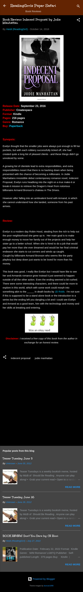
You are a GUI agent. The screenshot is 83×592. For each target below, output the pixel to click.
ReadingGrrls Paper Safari (33, 5)
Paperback (16, 126)
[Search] (78, 7)
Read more (72, 487)
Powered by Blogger (41, 578)
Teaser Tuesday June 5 (18, 458)
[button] (78, 20)
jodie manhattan (44, 358)
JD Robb (59, 291)
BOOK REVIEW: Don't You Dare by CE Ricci (30, 536)
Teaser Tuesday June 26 (18, 497)
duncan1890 (48, 586)
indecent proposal (20, 358)
